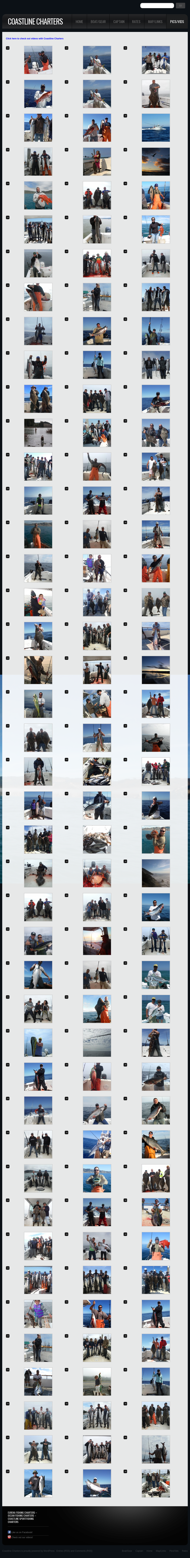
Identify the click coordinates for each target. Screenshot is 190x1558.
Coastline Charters (35, 21)
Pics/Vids (177, 21)
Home (79, 21)
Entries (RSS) (63, 1551)
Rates (136, 21)
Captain (119, 21)
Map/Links (155, 21)
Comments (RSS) (83, 1551)
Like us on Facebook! (20, 1532)
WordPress (49, 1551)
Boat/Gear (98, 21)
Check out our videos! (20, 1537)
